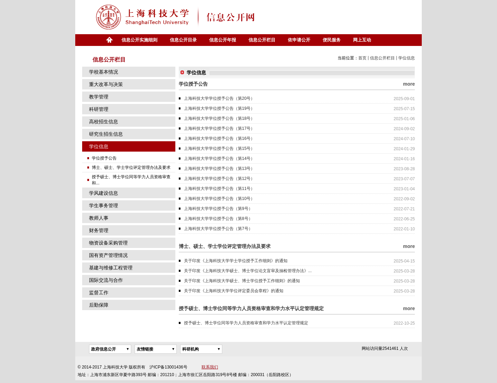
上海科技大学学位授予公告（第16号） (219, 138)
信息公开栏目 (261, 39)
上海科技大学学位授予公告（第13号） (219, 168)
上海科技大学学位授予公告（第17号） (219, 128)
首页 (109, 40)
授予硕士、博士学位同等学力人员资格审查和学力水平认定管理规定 (246, 322)
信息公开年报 (222, 39)
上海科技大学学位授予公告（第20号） (219, 98)
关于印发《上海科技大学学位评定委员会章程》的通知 (233, 290)
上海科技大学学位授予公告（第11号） (219, 188)
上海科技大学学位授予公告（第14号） (219, 158)
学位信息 (406, 58)
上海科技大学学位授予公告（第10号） (219, 198)
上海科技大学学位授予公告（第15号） (219, 148)
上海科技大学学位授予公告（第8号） (218, 218)
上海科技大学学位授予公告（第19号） (219, 108)
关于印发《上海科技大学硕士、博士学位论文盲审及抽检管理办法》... (248, 270)
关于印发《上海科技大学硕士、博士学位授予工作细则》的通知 (242, 280)
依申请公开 (299, 39)
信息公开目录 (183, 39)
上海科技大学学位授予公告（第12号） (219, 178)
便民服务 (332, 39)
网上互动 (362, 39)
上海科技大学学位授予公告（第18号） (219, 118)
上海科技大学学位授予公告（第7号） (218, 228)
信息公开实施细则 (139, 39)
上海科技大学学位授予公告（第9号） (218, 208)
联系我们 (210, 367)
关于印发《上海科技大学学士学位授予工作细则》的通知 (236, 260)
